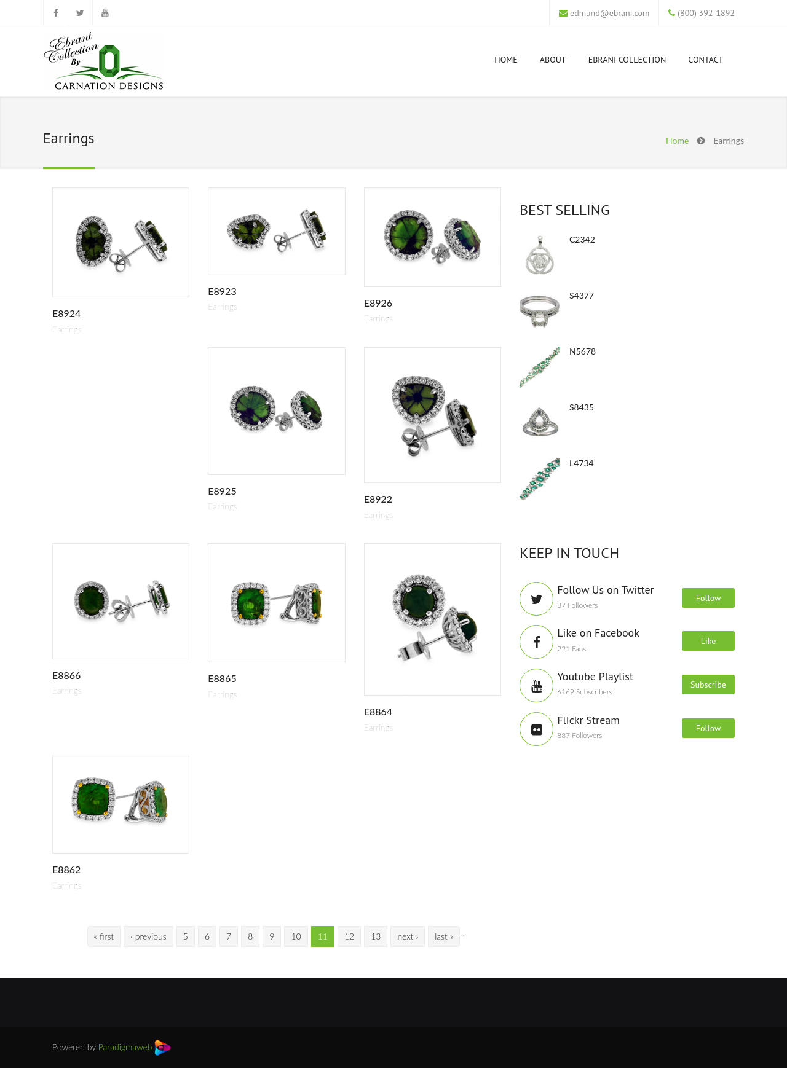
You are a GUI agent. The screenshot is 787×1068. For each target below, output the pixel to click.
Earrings (67, 329)
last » (444, 936)
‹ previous (148, 936)
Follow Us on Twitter (605, 590)
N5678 (582, 351)
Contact (705, 59)
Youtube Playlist (595, 676)
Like (708, 640)
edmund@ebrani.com (609, 12)
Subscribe (708, 684)
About (553, 59)
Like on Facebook (598, 633)
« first (104, 936)
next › (407, 936)
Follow (708, 597)
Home (506, 59)
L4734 (581, 463)
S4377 (581, 295)
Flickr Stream (588, 720)
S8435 (581, 407)
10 (296, 936)
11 (323, 936)
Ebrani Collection (627, 59)
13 (376, 936)
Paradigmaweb (135, 1047)
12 (349, 936)
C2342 (582, 239)
